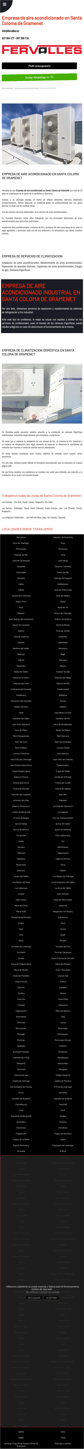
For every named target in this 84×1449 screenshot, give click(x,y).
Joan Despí (63, 560)
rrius (21, 1110)
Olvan (62, 934)
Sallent (21, 631)
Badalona (63, 695)
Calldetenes (63, 584)
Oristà (63, 929)
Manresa (63, 660)
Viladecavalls (63, 689)
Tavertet (21, 999)
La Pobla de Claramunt (63, 806)
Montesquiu (63, 1034)
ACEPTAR (51, 1298)
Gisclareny (21, 1127)
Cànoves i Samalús (63, 566)
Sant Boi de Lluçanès (21, 794)
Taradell (21, 1005)
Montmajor (63, 1028)
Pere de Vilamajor (21, 543)
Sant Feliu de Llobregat (21, 759)
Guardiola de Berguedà (21, 1116)
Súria (63, 864)
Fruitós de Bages (21, 818)
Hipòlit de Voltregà (21, 1081)
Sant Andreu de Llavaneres (21, 619)
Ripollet (21, 613)
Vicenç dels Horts (21, 782)
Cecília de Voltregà (63, 777)
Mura (63, 543)
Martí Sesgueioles (21, 736)
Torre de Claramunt (63, 952)
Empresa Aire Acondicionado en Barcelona (26, 88)
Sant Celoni (21, 899)
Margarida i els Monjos (63, 911)
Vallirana (21, 853)
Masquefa (21, 1063)
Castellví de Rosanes (21, 1098)
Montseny (63, 549)
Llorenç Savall (63, 747)
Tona (63, 555)
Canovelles (21, 572)
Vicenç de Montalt (21, 788)
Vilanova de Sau (21, 1075)
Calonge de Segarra (63, 578)
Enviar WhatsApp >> (39, 77)
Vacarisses (21, 864)
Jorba (63, 1022)
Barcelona (21, 537)
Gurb (63, 1110)
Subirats (21, 870)
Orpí (21, 929)
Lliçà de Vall (63, 975)
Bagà (63, 654)
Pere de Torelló (63, 631)
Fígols (63, 1139)
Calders (63, 706)
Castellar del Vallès (21, 718)
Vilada (21, 841)
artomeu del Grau (21, 800)
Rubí (21, 607)
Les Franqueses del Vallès (63, 882)
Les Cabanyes (21, 888)
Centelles (63, 1092)
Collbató (63, 1046)
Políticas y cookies (63, 1443)
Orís (21, 934)
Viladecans (21, 695)
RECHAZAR (34, 1298)
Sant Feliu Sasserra (21, 724)
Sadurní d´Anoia (21, 777)
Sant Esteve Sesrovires (21, 765)
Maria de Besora (63, 1011)
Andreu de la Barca (63, 619)
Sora (63, 1431)
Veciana (21, 847)
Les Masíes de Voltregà (63, 876)
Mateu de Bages (63, 730)
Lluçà (63, 1437)
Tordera (21, 993)
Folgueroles (21, 1133)
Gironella (21, 1151)
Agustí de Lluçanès (21, 625)
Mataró (63, 666)
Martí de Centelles (63, 742)
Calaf (21, 712)
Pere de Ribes (21, 730)
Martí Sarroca (63, 736)
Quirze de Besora (21, 829)
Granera (62, 1122)
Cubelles (63, 987)
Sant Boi (63, 794)
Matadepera (63, 1057)
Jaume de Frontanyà (21, 595)
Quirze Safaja (21, 823)
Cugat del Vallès (63, 771)
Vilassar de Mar (21, 555)
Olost (21, 940)
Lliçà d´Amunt (21, 981)
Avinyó (63, 701)
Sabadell (63, 800)
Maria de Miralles (62, 964)
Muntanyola (21, 549)
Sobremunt (63, 917)
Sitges (21, 923)
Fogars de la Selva (21, 1139)
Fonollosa (63, 1127)
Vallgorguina (63, 853)
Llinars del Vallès (21, 876)
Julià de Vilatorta (21, 636)
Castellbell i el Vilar (62, 712)
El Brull (63, 1151)
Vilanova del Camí (21, 683)
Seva (63, 923)
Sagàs (21, 1437)
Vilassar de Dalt (63, 671)
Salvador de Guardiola (63, 537)
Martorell (21, 1069)
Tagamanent (21, 1011)
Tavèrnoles (63, 999)
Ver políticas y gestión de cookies (43, 1292)
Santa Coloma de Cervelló (62, 958)
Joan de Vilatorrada (63, 590)
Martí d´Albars (21, 747)
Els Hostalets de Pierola (21, 1087)
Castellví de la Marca (63, 1098)
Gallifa (21, 1431)
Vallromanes (62, 847)
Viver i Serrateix (63, 970)
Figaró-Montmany (21, 1145)
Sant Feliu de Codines (63, 759)
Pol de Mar (21, 835)
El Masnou (62, 1051)
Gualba (63, 1116)
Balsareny (63, 648)
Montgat (21, 1034)
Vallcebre (21, 858)
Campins (21, 578)
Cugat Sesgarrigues (21, 771)
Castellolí (63, 1104)
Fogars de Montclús (63, 1133)
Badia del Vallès (21, 671)
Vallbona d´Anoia (63, 858)
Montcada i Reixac (63, 1040)
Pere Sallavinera (63, 835)
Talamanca (63, 1005)
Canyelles (21, 566)
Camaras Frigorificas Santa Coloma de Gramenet (21, 1444)
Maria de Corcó (21, 905)
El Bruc (63, 981)
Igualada (21, 1046)
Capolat (21, 642)
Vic (62, 841)
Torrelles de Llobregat (21, 946)
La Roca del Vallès (63, 888)
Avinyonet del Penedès (21, 701)
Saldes (63, 870)
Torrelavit (21, 952)
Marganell (63, 1069)
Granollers (21, 1122)
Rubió (63, 601)
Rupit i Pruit (21, 601)
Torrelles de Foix (62, 946)
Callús (21, 584)
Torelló (21, 958)
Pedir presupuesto (39, 65)
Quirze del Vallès (63, 823)
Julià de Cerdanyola (21, 560)
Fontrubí (21, 1022)
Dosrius (21, 987)
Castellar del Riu (63, 718)
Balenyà (21, 654)
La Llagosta (63, 812)
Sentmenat (21, 1016)
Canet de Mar (63, 572)
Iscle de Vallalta (63, 595)
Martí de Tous (21, 742)
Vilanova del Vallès (63, 677)
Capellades (63, 642)
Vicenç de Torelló (63, 782)
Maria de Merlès (21, 970)
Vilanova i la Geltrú (21, 677)
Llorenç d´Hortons (21, 753)
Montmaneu (21, 1028)
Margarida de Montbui (21, 917)
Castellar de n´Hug (21, 1057)
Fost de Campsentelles (63, 818)
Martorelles (63, 1063)
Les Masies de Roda (21, 882)
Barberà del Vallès (21, 648)
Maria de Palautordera (21, 964)
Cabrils (21, 660)
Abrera (63, 993)
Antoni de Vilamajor (63, 613)
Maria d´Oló (21, 911)
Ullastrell (63, 905)
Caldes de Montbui (63, 1081)
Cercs (21, 1092)
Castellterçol (21, 1104)
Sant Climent (63, 894)
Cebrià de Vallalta (63, 788)
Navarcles (21, 666)
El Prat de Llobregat (63, 1087)
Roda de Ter (63, 607)
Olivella (63, 940)
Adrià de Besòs (63, 625)
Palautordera (63, 765)
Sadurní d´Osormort (21, 806)
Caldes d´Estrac (21, 706)
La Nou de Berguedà (21, 812)
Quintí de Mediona (63, 829)
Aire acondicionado (7, 88)
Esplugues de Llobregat (63, 1145)
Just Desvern (63, 753)
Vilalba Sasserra (63, 1075)
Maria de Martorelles (63, 899)
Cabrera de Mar (63, 683)
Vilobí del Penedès (21, 975)
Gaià (63, 1016)
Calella (21, 590)
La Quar (21, 894)
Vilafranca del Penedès (21, 689)
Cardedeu (63, 636)
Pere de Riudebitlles (63, 724)
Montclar (21, 1040)
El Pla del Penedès (21, 1051)
